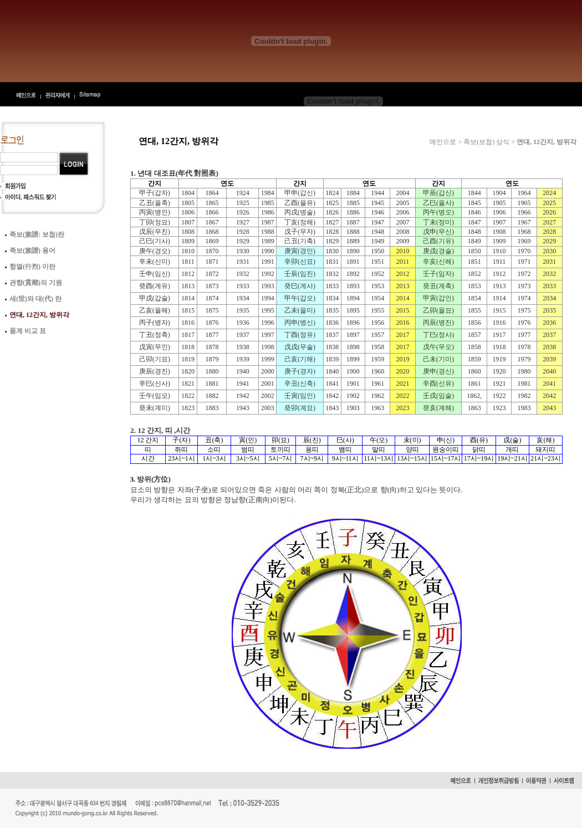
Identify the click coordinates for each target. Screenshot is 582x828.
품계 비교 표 (27, 331)
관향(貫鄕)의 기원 (35, 283)
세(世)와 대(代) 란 (35, 299)
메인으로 (443, 142)
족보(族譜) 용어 (32, 250)
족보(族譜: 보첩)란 (36, 234)
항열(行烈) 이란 (32, 266)
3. (133, 479)
